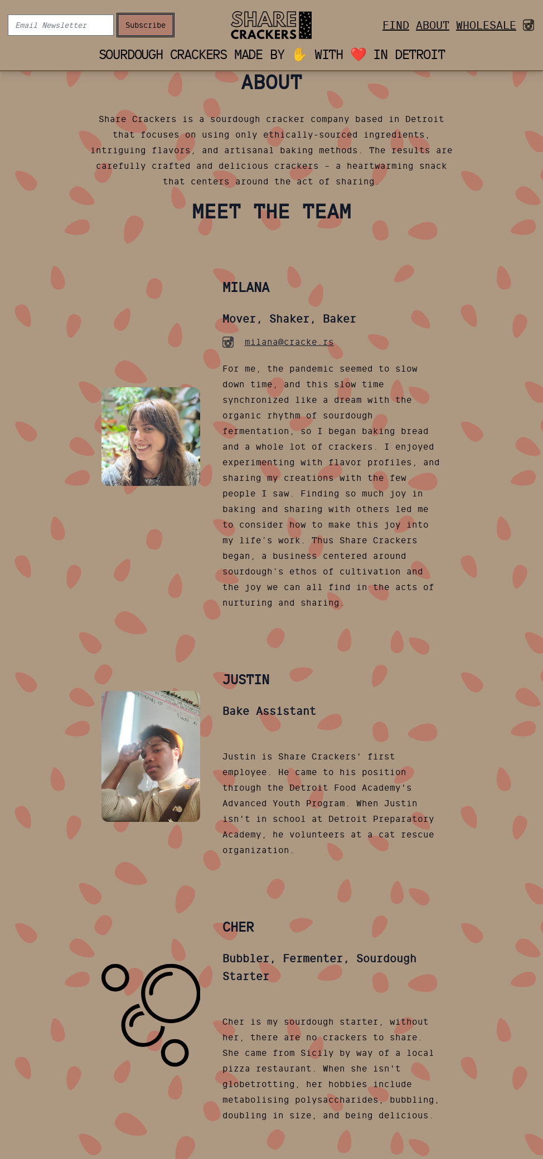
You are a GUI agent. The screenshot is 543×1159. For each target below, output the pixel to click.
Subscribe (145, 25)
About (432, 25)
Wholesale (486, 25)
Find (395, 25)
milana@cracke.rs (289, 342)
